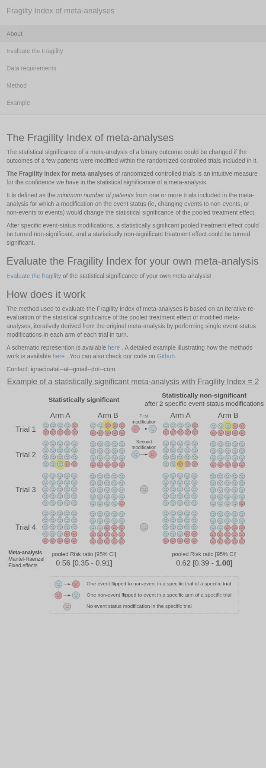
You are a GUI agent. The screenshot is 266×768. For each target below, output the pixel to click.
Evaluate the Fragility (34, 50)
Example (18, 102)
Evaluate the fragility (33, 275)
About (14, 33)
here (114, 347)
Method (16, 85)
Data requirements (31, 68)
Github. (166, 356)
